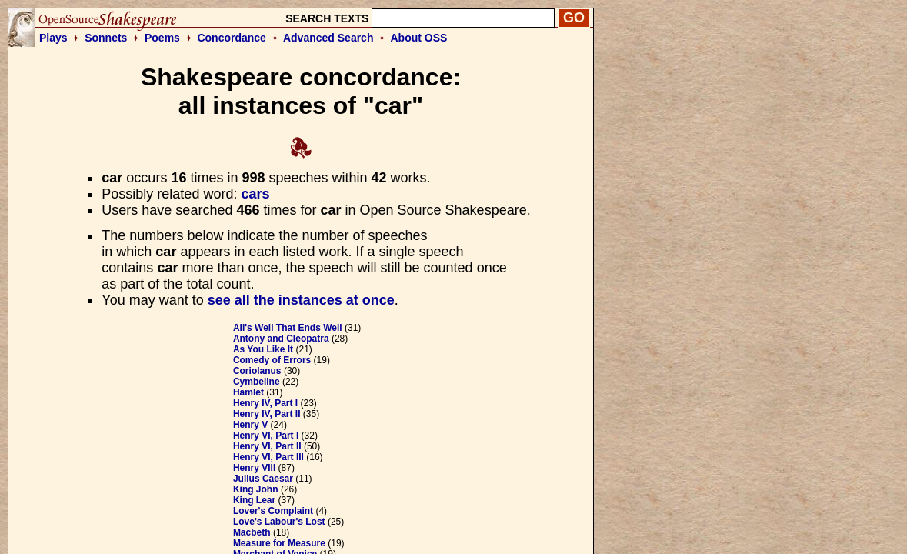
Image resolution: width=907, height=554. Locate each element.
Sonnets (106, 38)
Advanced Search (328, 38)
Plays (53, 38)
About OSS (419, 38)
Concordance (231, 38)
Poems (162, 38)
